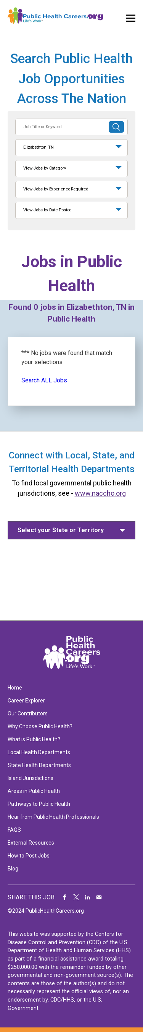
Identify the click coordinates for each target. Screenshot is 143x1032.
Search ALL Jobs (44, 380)
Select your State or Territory (61, 530)
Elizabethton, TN (38, 147)
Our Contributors (28, 713)
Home (15, 688)
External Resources (31, 843)
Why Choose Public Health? (40, 726)
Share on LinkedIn (87, 897)
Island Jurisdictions (30, 778)
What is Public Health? (34, 739)
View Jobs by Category (44, 168)
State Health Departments (39, 765)
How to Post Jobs (29, 856)
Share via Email (99, 897)
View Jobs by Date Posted (47, 210)
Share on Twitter (76, 897)
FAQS (14, 830)
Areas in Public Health (34, 791)
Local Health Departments (39, 752)
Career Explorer (26, 701)
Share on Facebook (64, 897)
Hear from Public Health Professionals (53, 817)
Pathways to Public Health (39, 804)
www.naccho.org (100, 493)
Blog (13, 869)
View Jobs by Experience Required (55, 189)
